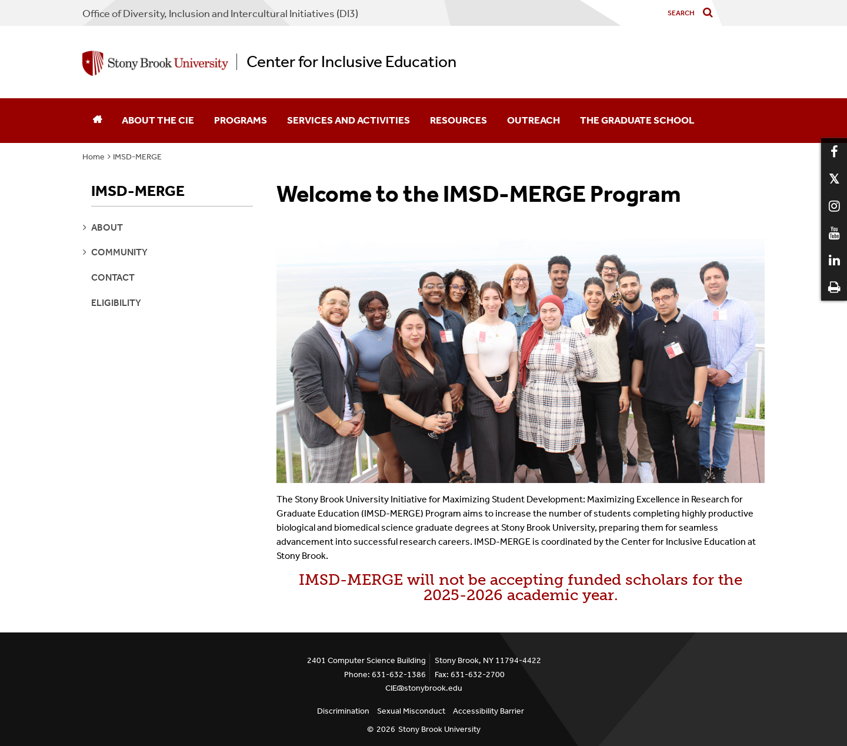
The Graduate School (637, 120)
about (107, 227)
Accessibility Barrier (488, 711)
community (119, 252)
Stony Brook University (439, 729)
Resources (458, 120)
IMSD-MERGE (137, 157)
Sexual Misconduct (411, 711)
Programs (240, 120)
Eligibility (116, 302)
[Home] (97, 120)
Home (93, 157)
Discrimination (343, 711)
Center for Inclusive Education (351, 62)
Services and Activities (348, 120)
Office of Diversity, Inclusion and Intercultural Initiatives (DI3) (220, 13)
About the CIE (158, 120)
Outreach (533, 120)
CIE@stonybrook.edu (423, 688)
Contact (113, 277)
